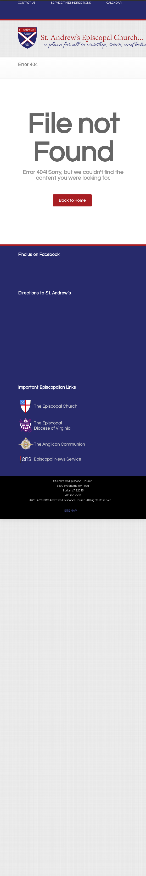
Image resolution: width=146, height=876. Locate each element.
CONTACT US (26, 3)
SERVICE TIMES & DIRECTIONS (71, 3)
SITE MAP (70, 510)
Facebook (122, 14)
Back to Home (72, 200)
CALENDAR (113, 3)
